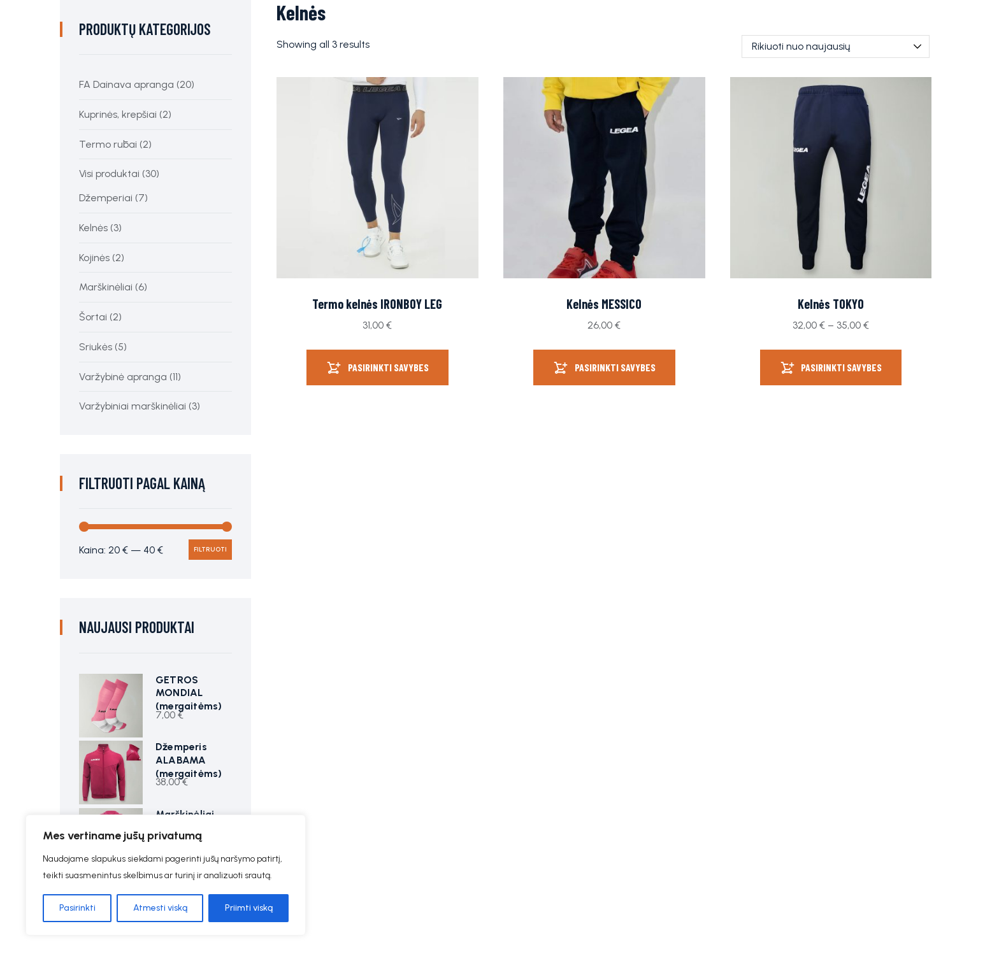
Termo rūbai (108, 144)
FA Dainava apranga (126, 84)
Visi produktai (109, 173)
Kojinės (94, 258)
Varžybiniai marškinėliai (132, 406)
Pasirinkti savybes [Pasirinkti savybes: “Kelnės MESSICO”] (615, 367)
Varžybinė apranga (123, 377)
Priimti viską (249, 907)
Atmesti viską (160, 907)
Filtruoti (210, 549)
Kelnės (93, 228)
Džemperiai (106, 198)
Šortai (93, 317)
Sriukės (95, 347)
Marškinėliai (106, 287)
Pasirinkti (77, 907)
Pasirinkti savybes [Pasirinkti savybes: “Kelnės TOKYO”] (841, 367)
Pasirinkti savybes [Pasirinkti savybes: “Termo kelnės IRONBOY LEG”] (388, 367)
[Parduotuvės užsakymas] (836, 46)
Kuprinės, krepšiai (118, 114)
